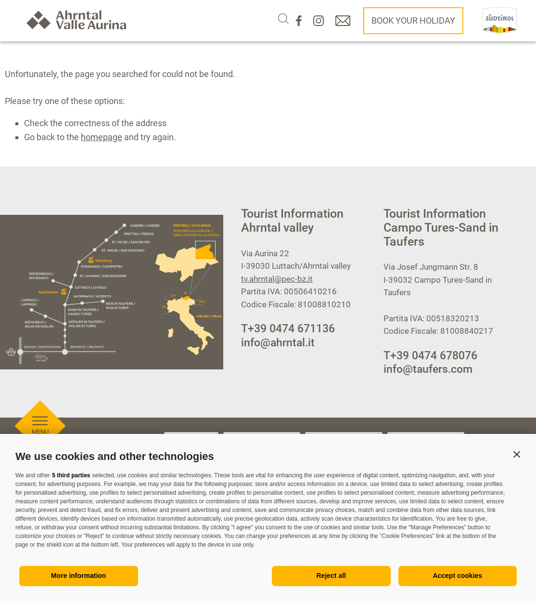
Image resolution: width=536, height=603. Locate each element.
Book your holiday (413, 20)
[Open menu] (40, 384)
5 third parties (71, 475)
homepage (101, 137)
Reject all (331, 575)
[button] (517, 454)
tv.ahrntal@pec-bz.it (277, 279)
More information (78, 575)
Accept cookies (457, 575)
